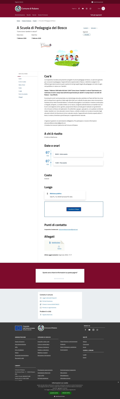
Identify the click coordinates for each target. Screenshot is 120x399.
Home (18, 21)
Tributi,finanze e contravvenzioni (68, 341)
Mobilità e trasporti (43, 353)
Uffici (16, 347)
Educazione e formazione (44, 355)
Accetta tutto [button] (54, 393)
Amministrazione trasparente (68, 370)
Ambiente (62, 344)
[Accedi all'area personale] (97, 2)
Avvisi (84, 347)
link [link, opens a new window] (75, 389)
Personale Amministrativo (22, 355)
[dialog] (60, 390)
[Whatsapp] (89, 8)
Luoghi (84, 355)
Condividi (86, 28)
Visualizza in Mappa (73, 209)
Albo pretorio (63, 373)
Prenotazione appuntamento (45, 370)
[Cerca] (103, 8)
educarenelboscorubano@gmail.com (68, 229)
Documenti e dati (19, 358)
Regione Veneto (19, 2)
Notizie (85, 342)
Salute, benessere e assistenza (68, 347)
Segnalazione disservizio (44, 373)
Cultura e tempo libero (43, 344)
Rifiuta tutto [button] (66, 393)
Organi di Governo (19, 342)
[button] (60, 396)
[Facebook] (78, 8)
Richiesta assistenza (43, 378)
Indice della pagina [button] (23, 73)
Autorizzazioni (64, 350)
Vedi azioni (94, 28)
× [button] (118, 382)
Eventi (35, 21)
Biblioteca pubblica (55, 193)
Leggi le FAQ (41, 375)
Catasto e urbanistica (43, 350)
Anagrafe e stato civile (43, 342)
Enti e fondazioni (19, 350)
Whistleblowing (64, 375)
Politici (17, 353)
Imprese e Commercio (43, 347)
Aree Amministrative (20, 344)
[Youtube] (81, 8)
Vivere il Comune (26, 21)
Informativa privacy (65, 378)
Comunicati (86, 344)
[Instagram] (85, 8)
